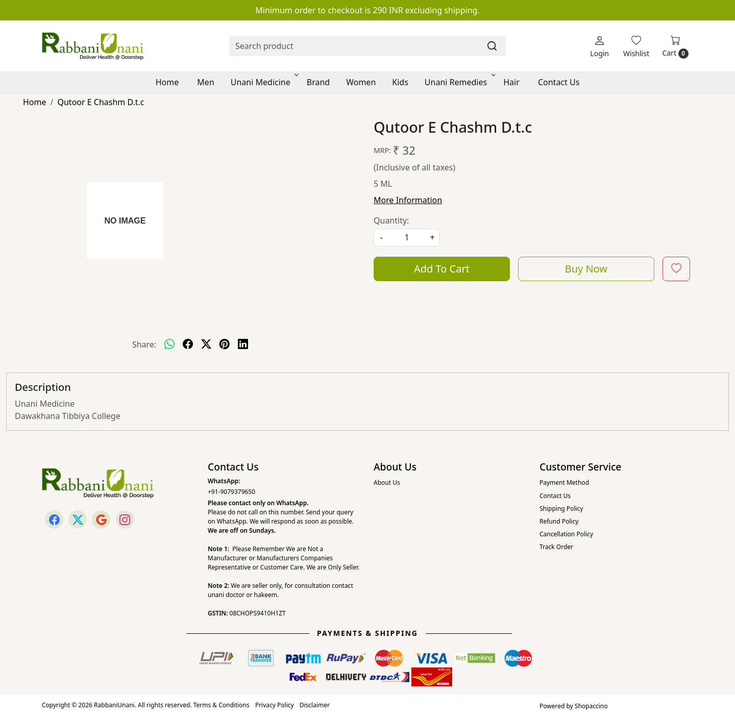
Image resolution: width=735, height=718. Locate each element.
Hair (511, 82)
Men (205, 82)
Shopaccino (591, 706)
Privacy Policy (274, 705)
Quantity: (391, 220)
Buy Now (586, 269)
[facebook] (188, 344)
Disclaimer (315, 705)
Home (167, 82)
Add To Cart (442, 269)
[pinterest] (224, 344)
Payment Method (564, 482)
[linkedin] (243, 344)
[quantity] (407, 237)
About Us (387, 482)
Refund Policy (559, 521)
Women (361, 82)
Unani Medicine (264, 82)
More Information (408, 200)
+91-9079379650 (231, 491)
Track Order (556, 546)
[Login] (599, 46)
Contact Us (558, 82)
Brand (318, 82)
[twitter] (206, 344)
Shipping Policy (561, 508)
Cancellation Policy (566, 534)
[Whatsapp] (169, 344)
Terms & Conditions (221, 705)
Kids (400, 82)
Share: (144, 344)
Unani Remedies (459, 82)
